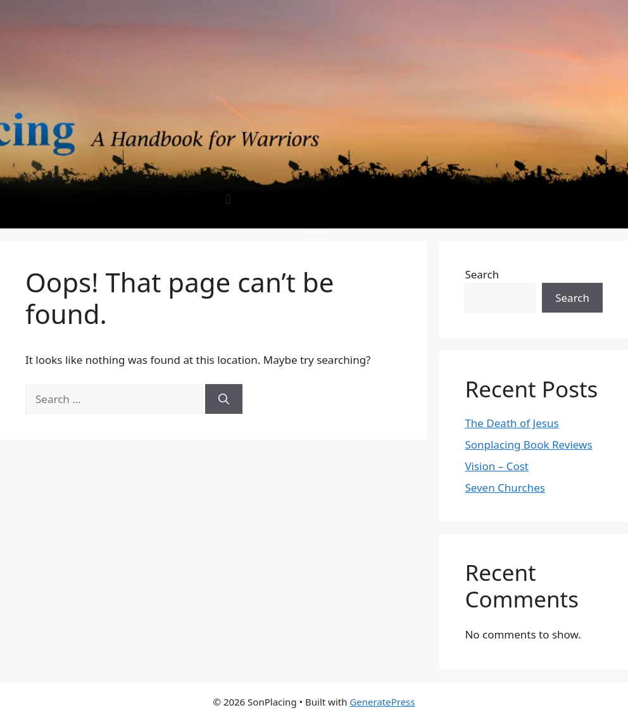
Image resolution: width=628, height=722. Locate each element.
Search (482, 274)
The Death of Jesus (511, 423)
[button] (228, 199)
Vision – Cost (497, 466)
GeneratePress (382, 701)
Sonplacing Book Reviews (528, 444)
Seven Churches (505, 487)
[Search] (223, 399)
